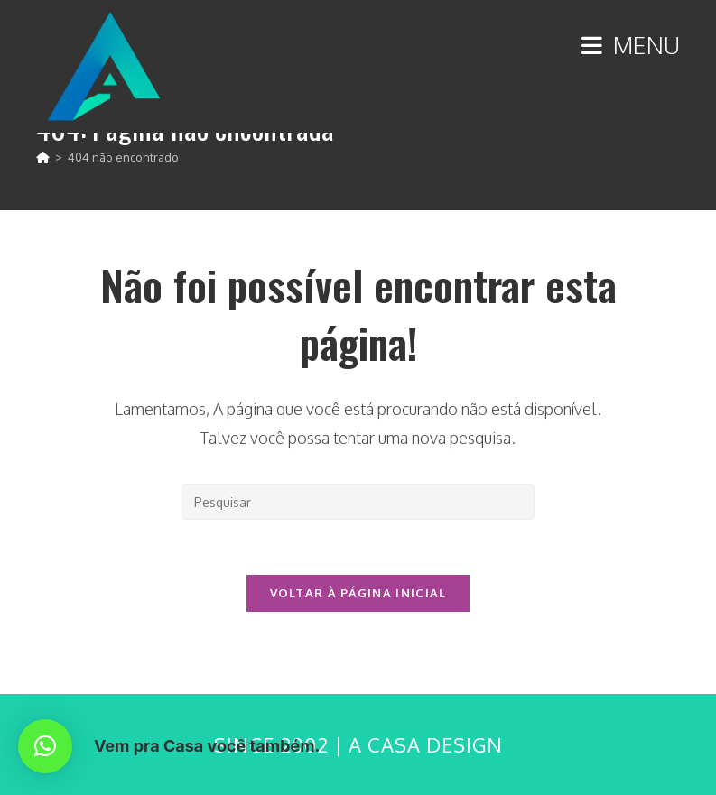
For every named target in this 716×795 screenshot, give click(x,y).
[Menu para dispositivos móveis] (631, 45)
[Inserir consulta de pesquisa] (358, 502)
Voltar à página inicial (358, 593)
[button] (45, 746)
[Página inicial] (43, 157)
